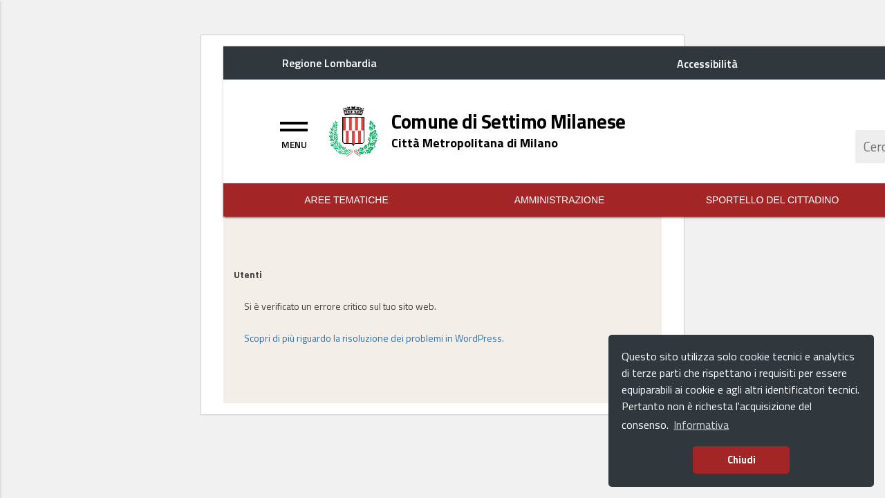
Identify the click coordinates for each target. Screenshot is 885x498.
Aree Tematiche (346, 199)
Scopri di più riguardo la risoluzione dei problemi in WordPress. (374, 338)
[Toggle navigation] (294, 133)
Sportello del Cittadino (772, 199)
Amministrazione (559, 199)
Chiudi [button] (741, 460)
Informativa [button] (701, 424)
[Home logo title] (508, 121)
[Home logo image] (353, 130)
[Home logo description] (474, 142)
